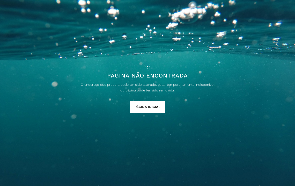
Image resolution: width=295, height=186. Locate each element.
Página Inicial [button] (147, 107)
